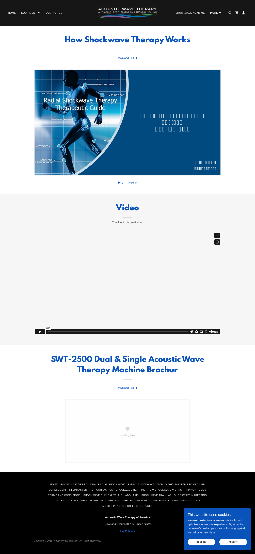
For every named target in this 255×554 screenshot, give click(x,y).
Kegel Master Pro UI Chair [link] (185, 484)
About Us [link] (132, 495)
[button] (30, 13)
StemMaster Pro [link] (81, 489)
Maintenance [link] (159, 500)
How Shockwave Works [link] (165, 489)
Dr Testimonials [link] (66, 500)
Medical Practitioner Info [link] (100, 500)
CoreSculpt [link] (57, 489)
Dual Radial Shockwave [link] (107, 484)
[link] (127, 12)
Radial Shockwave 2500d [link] (145, 484)
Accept (233, 542)
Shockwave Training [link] (156, 495)
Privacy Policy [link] (195, 489)
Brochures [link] (144, 506)
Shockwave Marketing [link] (190, 495)
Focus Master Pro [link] (74, 484)
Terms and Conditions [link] (64, 495)
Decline (201, 542)
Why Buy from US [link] (135, 500)
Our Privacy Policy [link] (186, 500)
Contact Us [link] (53, 12)
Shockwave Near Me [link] (190, 12)
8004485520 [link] (127, 530)
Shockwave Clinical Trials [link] (103, 495)
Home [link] (12, 12)
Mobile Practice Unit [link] (117, 506)
